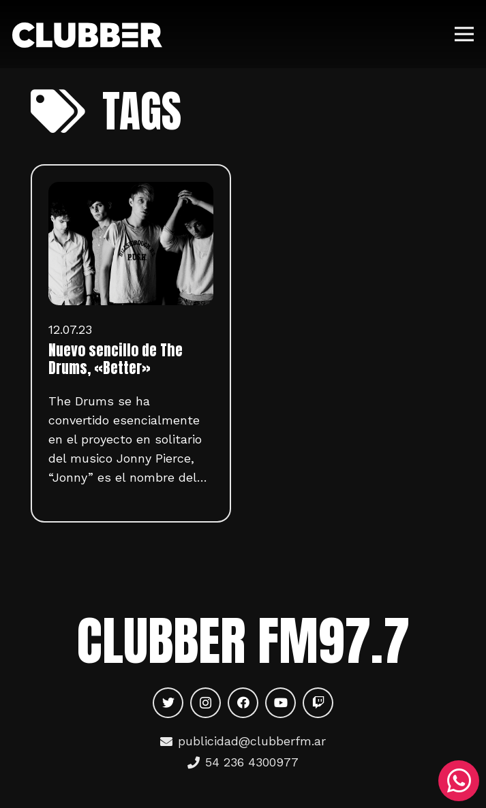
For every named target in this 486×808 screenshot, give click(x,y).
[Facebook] (243, 702)
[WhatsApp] (458, 780)
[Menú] (464, 34)
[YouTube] (280, 702)
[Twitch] (318, 702)
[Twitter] (168, 702)
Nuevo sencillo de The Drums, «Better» (115, 359)
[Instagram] (205, 702)
